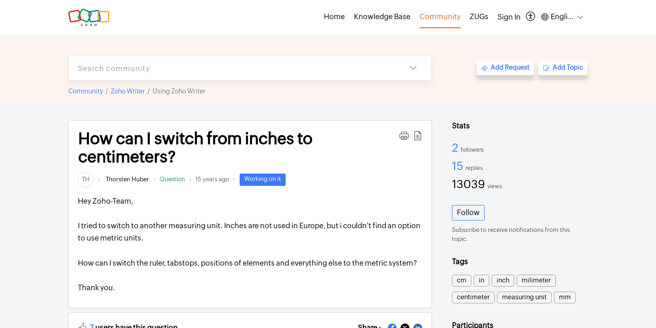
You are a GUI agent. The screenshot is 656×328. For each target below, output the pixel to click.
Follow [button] (468, 212)
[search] (232, 68)
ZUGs (479, 16)
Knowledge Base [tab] (382, 16)
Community (85, 91)
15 (459, 165)
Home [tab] (334, 16)
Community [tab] (440, 16)
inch (503, 280)
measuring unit (524, 297)
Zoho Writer (128, 91)
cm (461, 280)
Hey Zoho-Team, (250, 245)
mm (565, 297)
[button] (531, 17)
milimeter (536, 280)
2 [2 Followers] (456, 147)
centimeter (473, 297)
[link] (86, 179)
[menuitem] (509, 17)
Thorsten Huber (126, 179)
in (481, 280)
